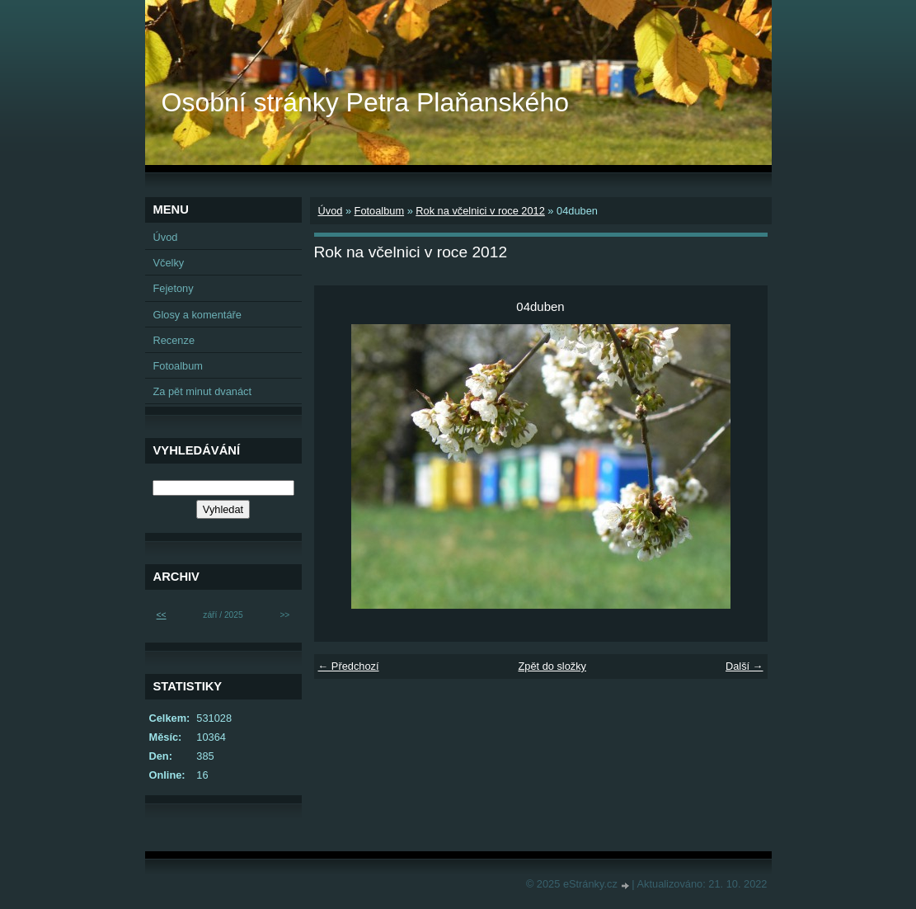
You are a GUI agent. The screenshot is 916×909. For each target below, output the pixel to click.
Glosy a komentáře (197, 314)
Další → (744, 666)
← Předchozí (348, 666)
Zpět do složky (552, 666)
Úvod (330, 211)
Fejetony (173, 288)
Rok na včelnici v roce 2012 (480, 211)
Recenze (174, 340)
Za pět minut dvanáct (202, 391)
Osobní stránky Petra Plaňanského (366, 102)
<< (162, 614)
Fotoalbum (379, 211)
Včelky (169, 263)
